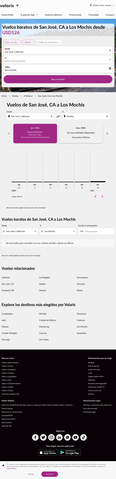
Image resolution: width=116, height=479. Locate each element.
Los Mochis (82, 326)
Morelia (42, 313)
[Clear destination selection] (107, 116)
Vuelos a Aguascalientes (10, 362)
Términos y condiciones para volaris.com (97, 405)
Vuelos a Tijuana (7, 390)
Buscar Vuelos (58, 79)
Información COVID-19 (96, 387)
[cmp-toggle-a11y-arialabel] (58, 116)
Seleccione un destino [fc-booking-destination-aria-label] (15, 61)
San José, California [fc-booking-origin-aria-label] (14, 51)
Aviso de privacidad (90, 408)
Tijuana (5, 326)
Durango (6, 339)
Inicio (4, 96)
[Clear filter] (35, 231)
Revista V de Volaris (8, 419)
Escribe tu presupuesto (87, 225)
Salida (7, 67)
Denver (42, 290)
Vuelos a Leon (6, 380)
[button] (28, 42)
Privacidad (93, 14)
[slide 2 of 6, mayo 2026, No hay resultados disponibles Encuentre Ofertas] (81, 133)
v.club (90, 373)
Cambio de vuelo (94, 369)
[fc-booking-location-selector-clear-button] (110, 50)
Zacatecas (81, 313)
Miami (80, 290)
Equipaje (91, 362)
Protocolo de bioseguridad (97, 383)
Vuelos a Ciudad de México (11, 383)
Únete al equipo (7, 408)
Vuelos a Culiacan (8, 373)
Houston (81, 284)
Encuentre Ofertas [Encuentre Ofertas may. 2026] (81, 137)
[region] (58, 470)
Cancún (42, 333)
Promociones (75, 14)
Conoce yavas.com (94, 390)
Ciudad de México (47, 320)
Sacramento (82, 277)
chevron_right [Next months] (107, 133)
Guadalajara (7, 313)
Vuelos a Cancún (7, 366)
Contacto (110, 14)
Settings (31, 474)
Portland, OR (8, 290)
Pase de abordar (93, 366)
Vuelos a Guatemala (9, 369)
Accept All (49, 474)
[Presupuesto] (98, 231)
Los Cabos (44, 339)
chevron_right (102, 196)
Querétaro (82, 333)
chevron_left (95, 196)
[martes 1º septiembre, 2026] (97, 181)
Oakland (5, 277)
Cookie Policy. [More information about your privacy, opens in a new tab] (12, 468)
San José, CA (8, 284)
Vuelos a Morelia (7, 387)
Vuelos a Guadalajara (9, 376)
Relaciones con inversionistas (12, 412)
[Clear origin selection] (52, 116)
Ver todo (91, 394)
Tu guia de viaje (29, 14)
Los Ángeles (44, 277)
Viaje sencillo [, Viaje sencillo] (11, 42)
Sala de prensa (7, 422)
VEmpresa (91, 380)
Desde (7, 49)
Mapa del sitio (7, 426)
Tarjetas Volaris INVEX (96, 376)
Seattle (42, 284)
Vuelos (15, 96)
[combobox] (30, 116)
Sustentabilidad (7, 415)
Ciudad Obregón (9, 333)
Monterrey (44, 326)
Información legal (89, 412)
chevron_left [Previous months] (9, 133)
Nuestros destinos (53, 14)
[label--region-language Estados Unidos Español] (102, 5)
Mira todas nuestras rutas (10, 394)
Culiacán (81, 320)
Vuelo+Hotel (7, 14)
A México (28, 96)
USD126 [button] (11, 32)
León (4, 320)
